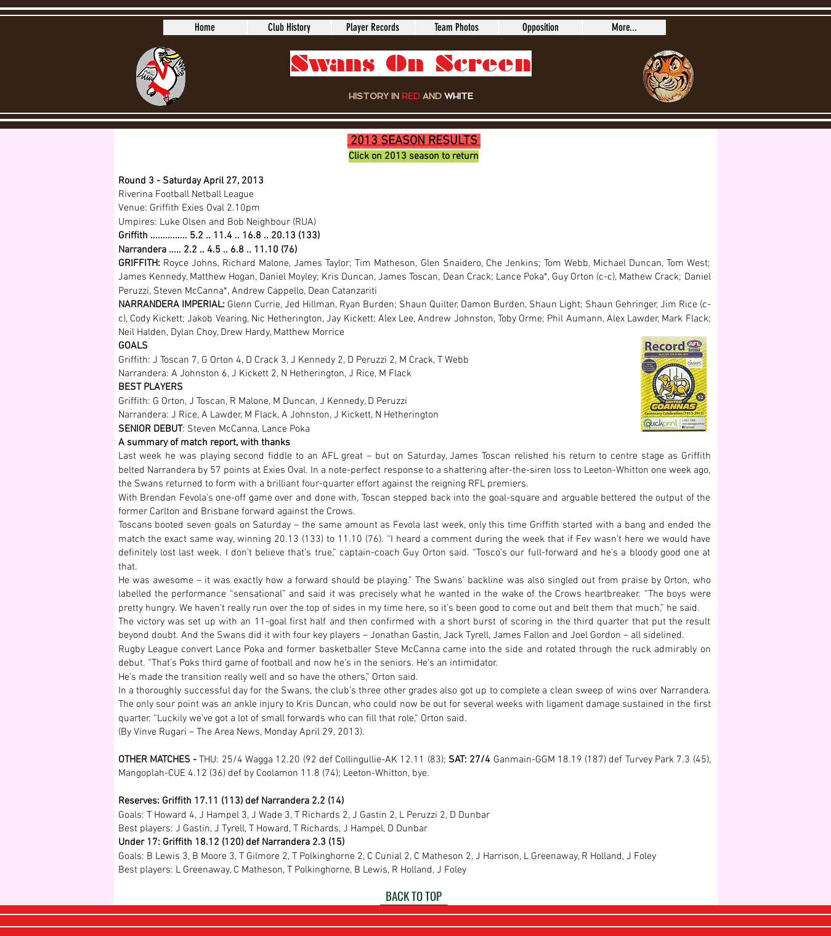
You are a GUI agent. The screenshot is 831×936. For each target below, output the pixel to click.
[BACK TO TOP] (414, 896)
